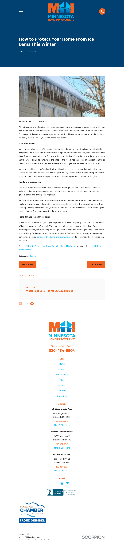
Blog (62, 380)
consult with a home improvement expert (55, 237)
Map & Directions (62, 425)
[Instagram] (62, 483)
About (62, 369)
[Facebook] (56, 483)
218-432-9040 (62, 444)
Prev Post (27, 264)
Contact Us (62, 396)
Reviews (62, 385)
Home (62, 364)
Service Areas (62, 374)
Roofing (33, 256)
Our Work (62, 390)
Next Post (96, 264)
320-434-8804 (62, 350)
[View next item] (32, 303)
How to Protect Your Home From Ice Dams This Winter (51, 246)
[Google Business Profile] (67, 483)
